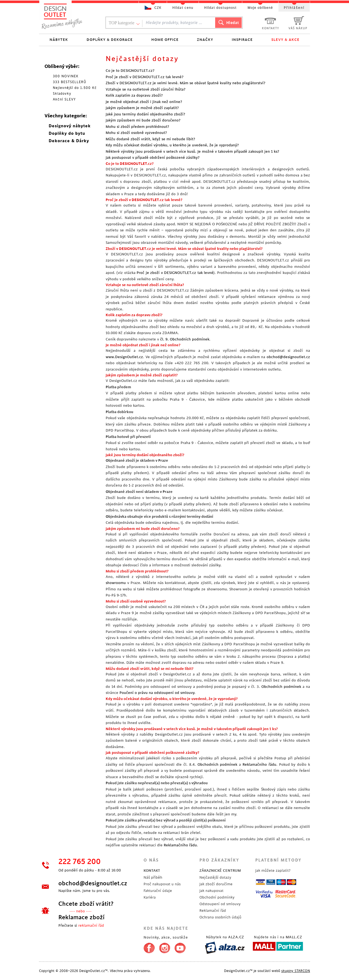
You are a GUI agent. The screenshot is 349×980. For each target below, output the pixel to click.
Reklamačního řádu (259, 764)
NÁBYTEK (59, 40)
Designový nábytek (70, 126)
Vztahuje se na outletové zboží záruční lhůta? (145, 89)
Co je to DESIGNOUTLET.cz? (130, 70)
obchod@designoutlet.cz (288, 357)
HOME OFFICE (165, 40)
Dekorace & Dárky (69, 141)
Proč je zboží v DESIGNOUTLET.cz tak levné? (144, 77)
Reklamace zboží (81, 917)
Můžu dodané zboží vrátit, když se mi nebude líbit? (150, 139)
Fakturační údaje (158, 891)
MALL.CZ (294, 937)
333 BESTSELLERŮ (69, 82)
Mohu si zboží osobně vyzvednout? (136, 133)
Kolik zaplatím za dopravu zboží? (134, 95)
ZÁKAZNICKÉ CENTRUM (220, 870)
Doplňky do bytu (67, 133)
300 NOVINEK (66, 76)
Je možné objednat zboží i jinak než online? (144, 102)
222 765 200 (79, 862)
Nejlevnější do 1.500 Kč (75, 88)
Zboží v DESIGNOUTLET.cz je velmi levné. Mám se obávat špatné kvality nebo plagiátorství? (185, 83)
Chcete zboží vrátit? (85, 903)
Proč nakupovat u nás (162, 884)
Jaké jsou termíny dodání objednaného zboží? (145, 114)
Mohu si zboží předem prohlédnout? (137, 127)
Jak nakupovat (211, 891)
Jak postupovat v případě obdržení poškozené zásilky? (152, 157)
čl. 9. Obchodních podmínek (184, 339)
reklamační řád (91, 925)
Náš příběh (153, 877)
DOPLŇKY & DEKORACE (110, 40)
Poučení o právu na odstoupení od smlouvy (156, 693)
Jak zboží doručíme (216, 884)
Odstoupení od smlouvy (220, 904)
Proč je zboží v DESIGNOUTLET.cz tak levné (175, 273)
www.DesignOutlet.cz (124, 357)
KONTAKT (152, 870)
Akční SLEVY (64, 99)
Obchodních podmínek (281, 687)
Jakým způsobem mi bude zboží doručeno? (143, 120)
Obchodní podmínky (217, 897)
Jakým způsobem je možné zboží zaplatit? (142, 108)
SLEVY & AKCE (285, 40)
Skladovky (62, 94)
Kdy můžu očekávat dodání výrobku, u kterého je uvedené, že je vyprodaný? (172, 145)
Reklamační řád (212, 910)
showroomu (116, 583)
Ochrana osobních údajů (220, 917)
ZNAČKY (205, 40)
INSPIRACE (242, 40)
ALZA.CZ (236, 937)
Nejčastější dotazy (215, 877)
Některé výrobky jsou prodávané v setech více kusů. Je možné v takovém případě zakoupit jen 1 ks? (192, 151)
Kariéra (150, 897)
